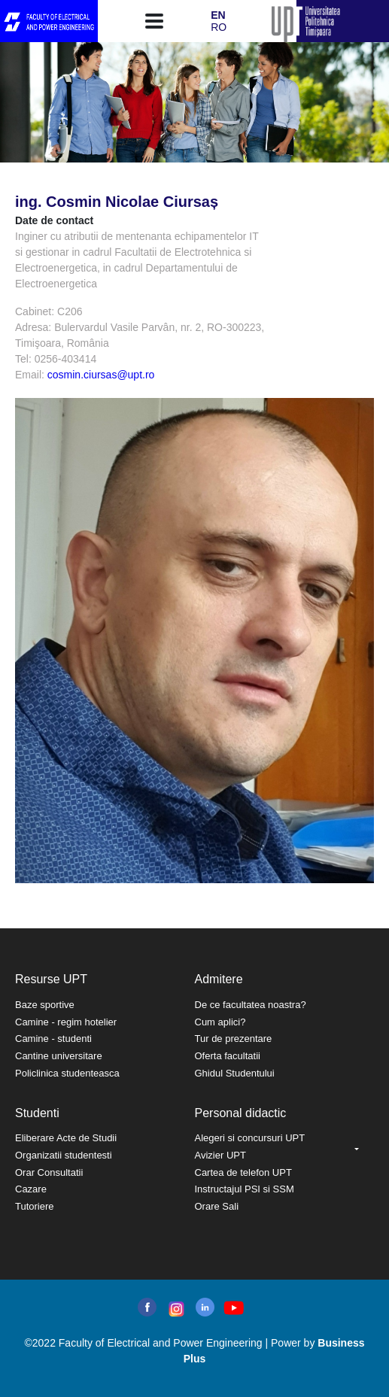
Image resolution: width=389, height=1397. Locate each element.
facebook (147, 1307)
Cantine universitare (58, 1055)
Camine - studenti (53, 1038)
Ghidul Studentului (235, 1073)
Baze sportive (44, 1004)
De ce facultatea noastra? (250, 1004)
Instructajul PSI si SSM (244, 1189)
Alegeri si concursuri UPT (250, 1137)
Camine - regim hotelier (66, 1022)
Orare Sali (217, 1206)
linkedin (205, 1307)
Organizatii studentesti (63, 1155)
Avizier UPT (220, 1155)
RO (218, 27)
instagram (175, 1309)
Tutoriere (34, 1206)
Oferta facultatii (227, 1055)
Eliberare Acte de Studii (66, 1137)
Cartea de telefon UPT (243, 1172)
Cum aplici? (220, 1022)
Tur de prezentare (233, 1038)
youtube (232, 1308)
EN (218, 15)
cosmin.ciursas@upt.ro (101, 375)
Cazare (31, 1189)
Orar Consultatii (49, 1172)
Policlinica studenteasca (67, 1073)
